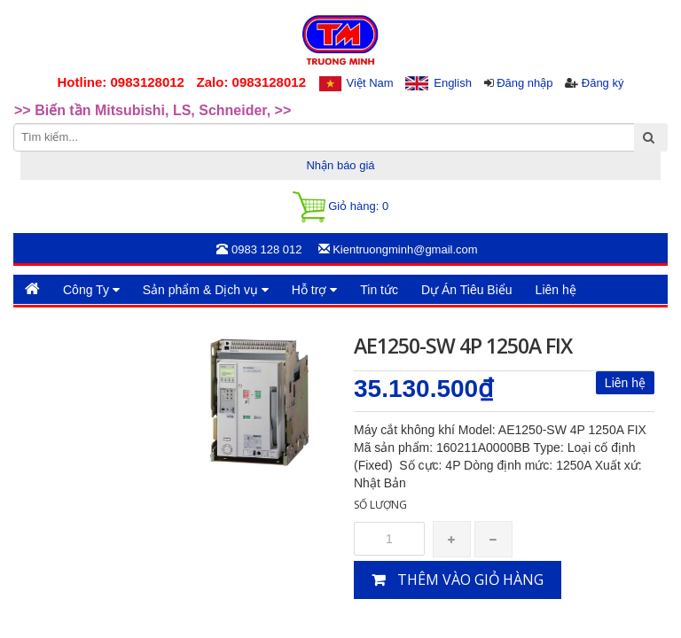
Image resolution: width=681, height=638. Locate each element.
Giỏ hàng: (340, 206)
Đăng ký (603, 82)
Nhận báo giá (340, 165)
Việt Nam (370, 82)
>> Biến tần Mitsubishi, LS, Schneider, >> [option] (152, 112)
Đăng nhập (524, 82)
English (453, 82)
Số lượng (380, 504)
